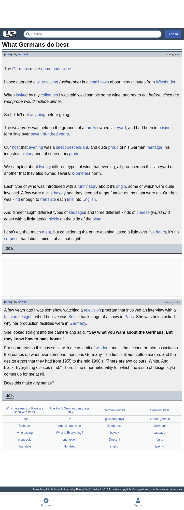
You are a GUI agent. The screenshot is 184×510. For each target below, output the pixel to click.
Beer (24, 419)
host (16, 147)
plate (97, 219)
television (92, 310)
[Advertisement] (92, 14)
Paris (129, 317)
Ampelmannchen (69, 426)
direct (61, 147)
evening (36, 147)
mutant (23, 54)
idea (8, 54)
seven (36, 134)
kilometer (80, 173)
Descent (114, 439)
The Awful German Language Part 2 (69, 410)
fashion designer (19, 317)
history (27, 154)
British (74, 317)
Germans (20, 69)
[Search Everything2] (92, 34)
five (151, 232)
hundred (50, 134)
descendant (77, 147)
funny (83, 186)
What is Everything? (69, 432)
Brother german (159, 419)
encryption (70, 439)
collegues (49, 95)
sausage (76, 212)
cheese (143, 212)
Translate (24, 446)
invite (20, 95)
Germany (77, 323)
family (91, 128)
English (89, 199)
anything (38, 115)
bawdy (60, 193)
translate (48, 199)
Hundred (69, 446)
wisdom (102, 348)
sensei (22, 302)
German (159, 426)
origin (121, 186)
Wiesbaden (166, 82)
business (167, 128)
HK (69, 419)
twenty (45, 167)
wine (67, 69)
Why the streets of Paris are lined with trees (25, 410)
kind (16, 199)
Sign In (173, 34)
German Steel (159, 410)
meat (46, 232)
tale (70, 199)
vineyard (118, 128)
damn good (51, 69)
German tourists (114, 410)
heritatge (154, 147)
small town (99, 82)
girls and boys (114, 419)
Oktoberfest (114, 426)
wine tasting (47, 82)
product (75, 154)
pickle (54, 219)
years (64, 134)
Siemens (25, 426)
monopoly (24, 439)
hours (161, 232)
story (93, 186)
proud (113, 147)
